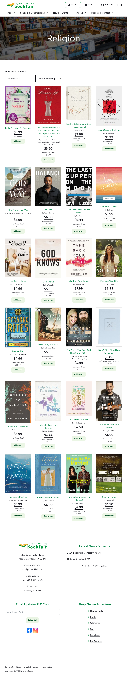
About (81, 12)
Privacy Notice (46, 667)
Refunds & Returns (30, 667)
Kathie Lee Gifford (13, 213)
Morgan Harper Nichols (19, 500)
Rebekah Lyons (80, 423)
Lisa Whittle (49, 285)
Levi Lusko (79, 216)
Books (93, 617)
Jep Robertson (77, 356)
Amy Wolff (110, 500)
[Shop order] (20, 78)
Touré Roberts (49, 213)
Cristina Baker (19, 430)
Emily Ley (110, 210)
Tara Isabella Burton (19, 354)
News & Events (62, 12)
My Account (96, 641)
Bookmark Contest (102, 12)
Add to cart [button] (18, 141)
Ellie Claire (80, 130)
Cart (92, 629)
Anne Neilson (49, 501)
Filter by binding (47, 78)
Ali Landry (110, 284)
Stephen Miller (110, 431)
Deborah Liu (80, 284)
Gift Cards (95, 623)
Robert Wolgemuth (52, 142)
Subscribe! (32, 620)
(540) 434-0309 (32, 565)
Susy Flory (83, 359)
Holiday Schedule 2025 (78, 559)
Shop (10, 12)
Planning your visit (32, 590)
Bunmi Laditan (49, 431)
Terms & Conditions (13, 667)
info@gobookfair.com (32, 569)
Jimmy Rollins (110, 133)
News (95, 565)
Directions (32, 586)
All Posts (86, 565)
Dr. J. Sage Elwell (49, 348)
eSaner (30, 671)
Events (104, 565)
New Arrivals (96, 611)
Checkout (95, 635)
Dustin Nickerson (80, 503)
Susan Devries (47, 140)
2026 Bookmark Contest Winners (84, 552)
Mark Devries (48, 144)
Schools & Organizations (34, 12)
